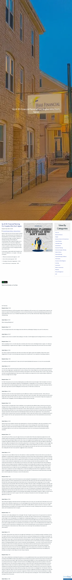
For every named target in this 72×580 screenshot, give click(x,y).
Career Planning (58, 241)
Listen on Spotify (4, 282)
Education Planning (59, 247)
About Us (57, 232)
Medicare (57, 269)
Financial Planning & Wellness (8, 231)
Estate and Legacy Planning (60, 250)
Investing (57, 263)
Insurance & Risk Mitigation (60, 260)
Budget (56, 236)
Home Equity (57, 258)
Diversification (58, 245)
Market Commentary (59, 267)
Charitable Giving (58, 243)
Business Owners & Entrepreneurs (62, 239)
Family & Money (58, 252)
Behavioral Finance (17, 231)
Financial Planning (58, 254)
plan (56, 274)
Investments (57, 265)
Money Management (59, 271)
